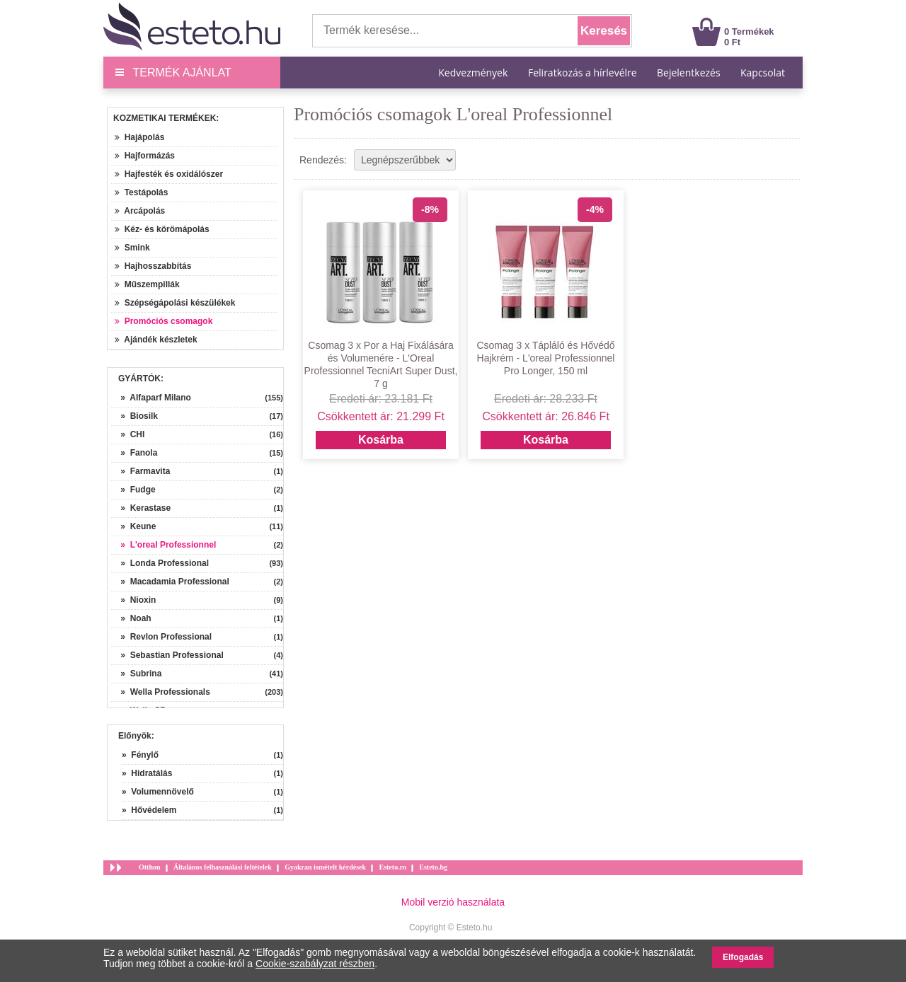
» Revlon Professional (161, 637)
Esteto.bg (433, 867)
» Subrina (136, 673)
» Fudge (133, 490)
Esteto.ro (392, 867)
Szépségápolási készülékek (175, 303)
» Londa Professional (160, 563)
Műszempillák (147, 284)
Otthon (150, 867)
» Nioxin (133, 600)
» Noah (131, 618)
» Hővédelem (149, 810)
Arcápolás (140, 211)
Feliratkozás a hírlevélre (582, 72)
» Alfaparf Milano (151, 398)
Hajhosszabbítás (153, 266)
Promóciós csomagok (163, 321)
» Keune (133, 526)
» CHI (127, 434)
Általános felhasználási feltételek (222, 867)
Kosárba (380, 440)
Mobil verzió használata (453, 902)
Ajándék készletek (156, 340)
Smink (132, 248)
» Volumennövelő (158, 792)
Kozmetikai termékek (164, 118)
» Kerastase (141, 508)
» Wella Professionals (160, 692)
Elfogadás (743, 957)
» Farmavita (140, 471)
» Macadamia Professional (170, 582)
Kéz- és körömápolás (162, 229)
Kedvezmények (474, 72)
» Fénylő (140, 755)
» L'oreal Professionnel (163, 545)
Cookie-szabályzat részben (315, 963)
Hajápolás (139, 137)
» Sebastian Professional (167, 655)
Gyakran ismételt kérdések (325, 867)
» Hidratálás (147, 773)
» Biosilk (134, 416)
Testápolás (141, 192)
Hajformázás (145, 156)
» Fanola (134, 453)
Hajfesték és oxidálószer (169, 174)
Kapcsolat (762, 72)
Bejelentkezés (689, 72)
